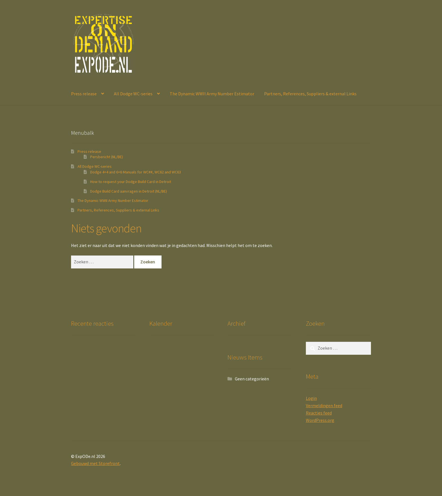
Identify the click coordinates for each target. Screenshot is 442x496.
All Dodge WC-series (133, 93)
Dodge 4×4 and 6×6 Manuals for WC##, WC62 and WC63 (135, 172)
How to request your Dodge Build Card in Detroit (130, 181)
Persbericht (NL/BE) (106, 156)
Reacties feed (319, 413)
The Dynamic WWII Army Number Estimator (212, 93)
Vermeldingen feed (324, 405)
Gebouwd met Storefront (95, 463)
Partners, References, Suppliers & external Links (310, 93)
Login (311, 398)
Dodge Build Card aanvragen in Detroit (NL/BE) (128, 191)
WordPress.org (320, 420)
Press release (84, 93)
